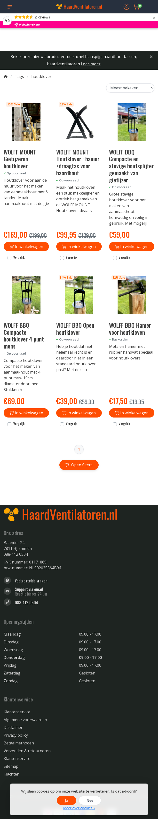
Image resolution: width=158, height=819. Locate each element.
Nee (90, 800)
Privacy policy (16, 735)
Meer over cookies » (79, 808)
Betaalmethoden (19, 743)
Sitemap (11, 766)
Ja (66, 800)
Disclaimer (13, 727)
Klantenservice (17, 712)
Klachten (11, 774)
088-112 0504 (16, 554)
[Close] (151, 56)
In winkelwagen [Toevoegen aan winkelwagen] (26, 246)
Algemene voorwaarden (25, 719)
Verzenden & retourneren (27, 750)
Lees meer (91, 64)
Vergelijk (18, 257)
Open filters (79, 465)
